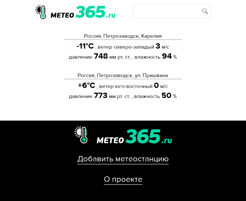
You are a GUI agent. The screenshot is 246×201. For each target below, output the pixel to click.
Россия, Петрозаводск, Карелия (123, 36)
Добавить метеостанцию (123, 159)
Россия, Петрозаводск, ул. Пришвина (123, 75)
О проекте (123, 179)
